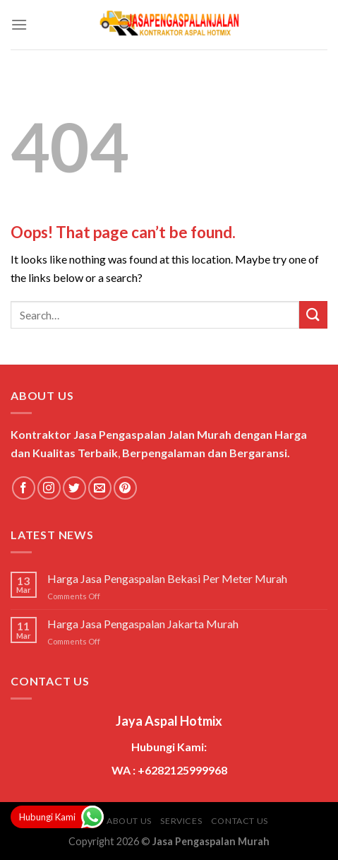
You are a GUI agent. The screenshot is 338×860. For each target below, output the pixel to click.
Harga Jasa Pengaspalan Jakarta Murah (143, 623)
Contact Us (239, 820)
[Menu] (19, 24)
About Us (129, 820)
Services (181, 820)
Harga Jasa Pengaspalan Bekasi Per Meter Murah (167, 578)
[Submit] (313, 315)
